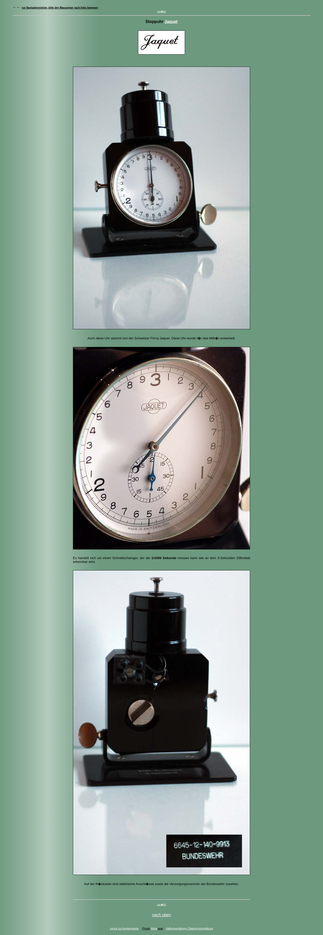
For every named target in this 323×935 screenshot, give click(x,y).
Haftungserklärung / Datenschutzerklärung (189, 928)
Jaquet (171, 21)
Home (154, 928)
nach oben (161, 915)
